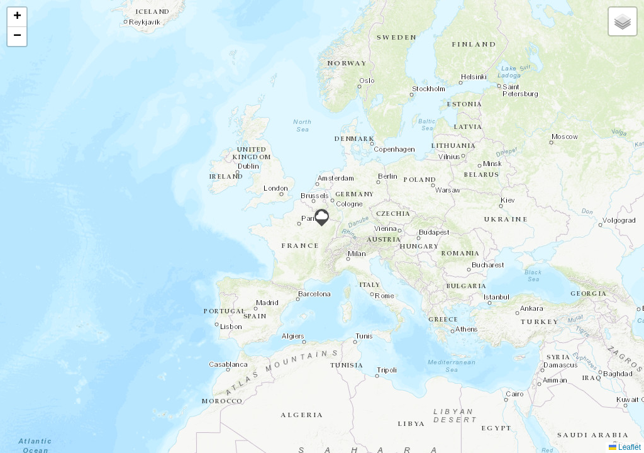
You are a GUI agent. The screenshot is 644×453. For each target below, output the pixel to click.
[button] (321, 217)
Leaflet (625, 447)
